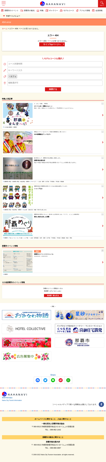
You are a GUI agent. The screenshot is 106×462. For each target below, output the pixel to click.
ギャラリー (53, 10)
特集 (42, 10)
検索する (53, 89)
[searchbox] (55, 64)
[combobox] (55, 64)
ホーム (4, 29)
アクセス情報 (84, 10)
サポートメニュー (11, 16)
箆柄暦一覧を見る (53, 295)
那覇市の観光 (29, 10)
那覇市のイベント (12, 10)
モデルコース (68, 10)
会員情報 (98, 10)
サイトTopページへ (52, 44)
